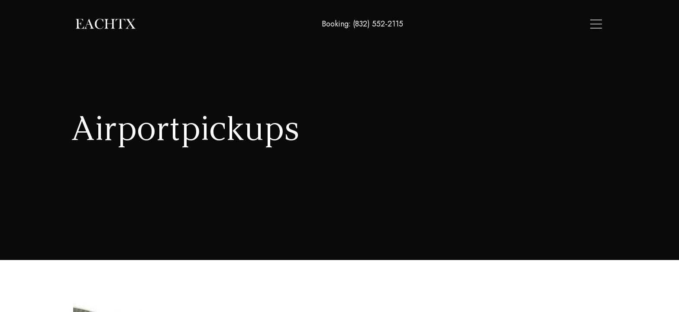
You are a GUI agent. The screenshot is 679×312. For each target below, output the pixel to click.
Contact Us (582, 24)
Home (459, 24)
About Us (538, 24)
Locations (496, 24)
